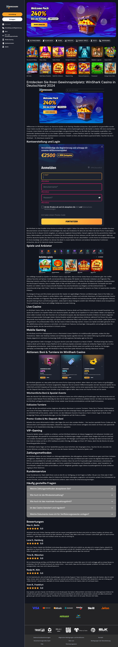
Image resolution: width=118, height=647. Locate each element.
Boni (4, 31)
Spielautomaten (8, 43)
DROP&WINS (104, 40)
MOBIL (59, 40)
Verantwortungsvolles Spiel (42, 641)
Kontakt (100, 637)
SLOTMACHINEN (34, 40)
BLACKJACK (48, 40)
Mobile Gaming (7, 40)
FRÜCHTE (69, 40)
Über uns (71, 641)
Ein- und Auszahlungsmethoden (10, 35)
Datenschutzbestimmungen (41, 637)
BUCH (94, 40)
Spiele (5, 47)
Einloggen (12, 19)
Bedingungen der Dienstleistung (100, 641)
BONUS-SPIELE (82, 40)
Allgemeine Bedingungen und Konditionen (71, 637)
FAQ (42, 644)
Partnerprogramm (71, 644)
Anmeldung (12, 14)
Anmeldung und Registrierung (12, 28)
